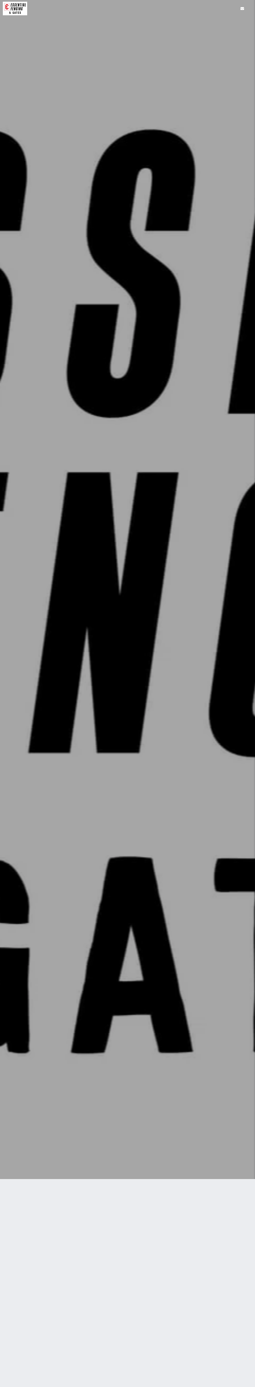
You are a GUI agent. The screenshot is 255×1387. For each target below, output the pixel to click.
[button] (242, 8)
